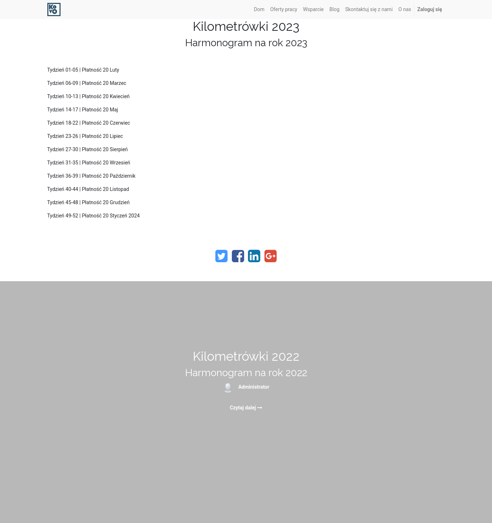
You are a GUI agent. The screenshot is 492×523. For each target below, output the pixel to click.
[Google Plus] (270, 256)
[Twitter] (221, 256)
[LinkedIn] (254, 256)
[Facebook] (238, 256)
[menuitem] (259, 9)
